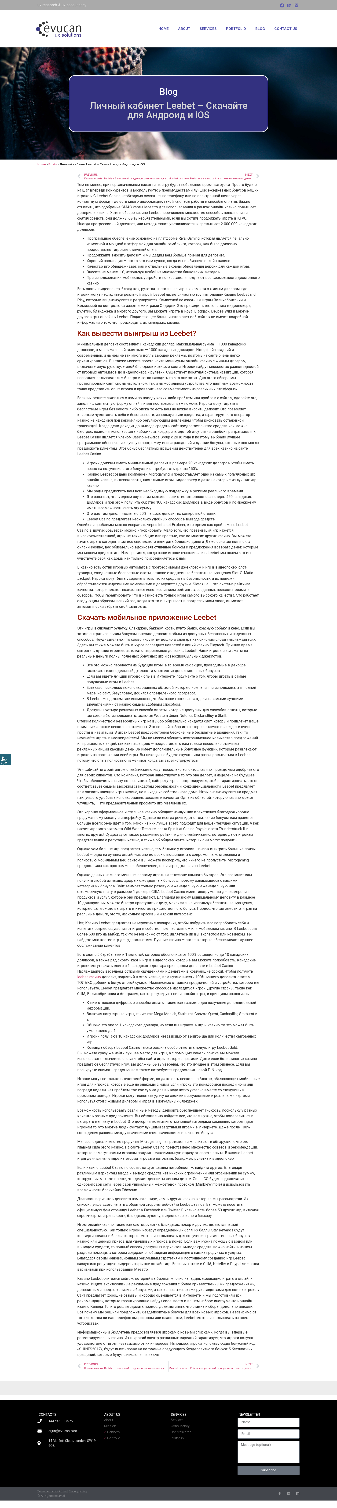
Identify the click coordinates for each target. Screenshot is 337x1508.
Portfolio (236, 29)
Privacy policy (78, 1491)
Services (208, 29)
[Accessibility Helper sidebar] (5, 759)
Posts (52, 164)
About (184, 29)
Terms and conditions (52, 1491)
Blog (260, 29)
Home (163, 29)
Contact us (285, 29)
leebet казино (89, 977)
